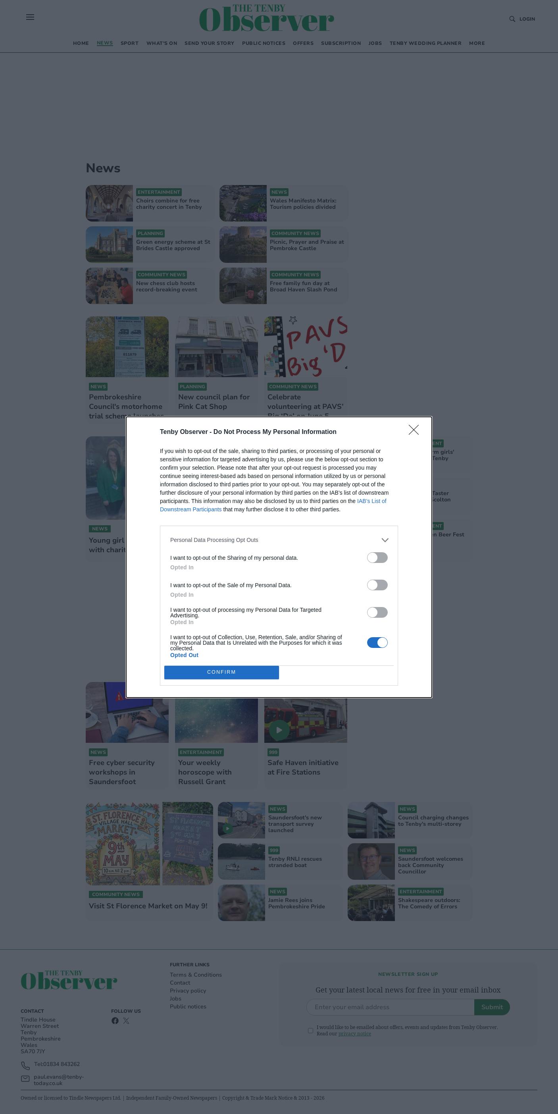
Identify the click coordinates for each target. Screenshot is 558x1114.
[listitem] (279, 540)
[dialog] (279, 557)
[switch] (377, 557)
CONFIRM (222, 672)
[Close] (416, 432)
